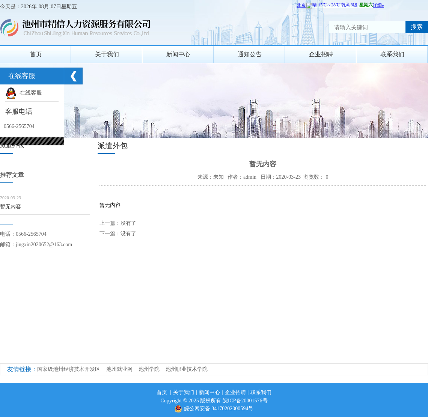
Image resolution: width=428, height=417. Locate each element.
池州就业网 (119, 369)
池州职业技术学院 (187, 369)
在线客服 (23, 93)
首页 (36, 54)
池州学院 (149, 369)
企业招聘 (321, 54)
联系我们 (392, 54)
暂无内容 (10, 206)
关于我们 (107, 54)
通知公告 (250, 54)
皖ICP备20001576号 (245, 400)
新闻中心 (178, 54)
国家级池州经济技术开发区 (68, 369)
